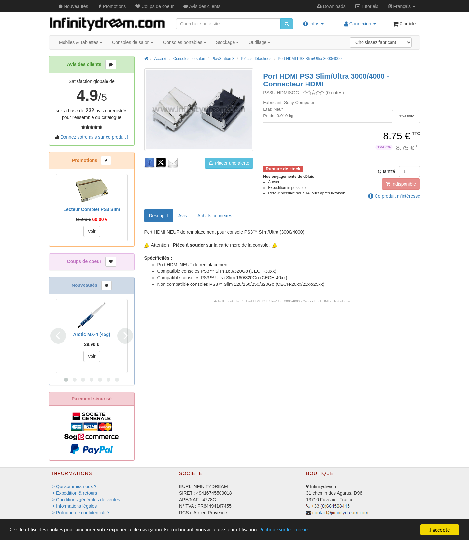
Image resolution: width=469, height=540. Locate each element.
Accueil (160, 58)
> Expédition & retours (74, 493)
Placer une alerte (229, 163)
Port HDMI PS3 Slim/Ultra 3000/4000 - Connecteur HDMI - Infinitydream (298, 301)
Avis (201, 6)
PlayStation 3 (222, 58)
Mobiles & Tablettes (80, 42)
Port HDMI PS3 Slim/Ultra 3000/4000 (310, 58)
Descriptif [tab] (158, 215)
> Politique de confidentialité (80, 512)
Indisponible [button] (401, 184)
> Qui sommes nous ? (74, 486)
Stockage (227, 42)
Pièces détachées (256, 58)
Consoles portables (184, 42)
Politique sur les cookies (303, 530)
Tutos (366, 6)
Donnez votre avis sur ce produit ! (94, 137)
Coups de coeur (154, 6)
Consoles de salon (132, 42)
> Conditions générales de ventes (86, 499)
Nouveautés (73, 6)
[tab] (405, 116)
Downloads (331, 6)
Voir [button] (91, 231)
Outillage (259, 42)
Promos (112, 6)
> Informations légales (74, 506)
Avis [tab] (182, 215)
